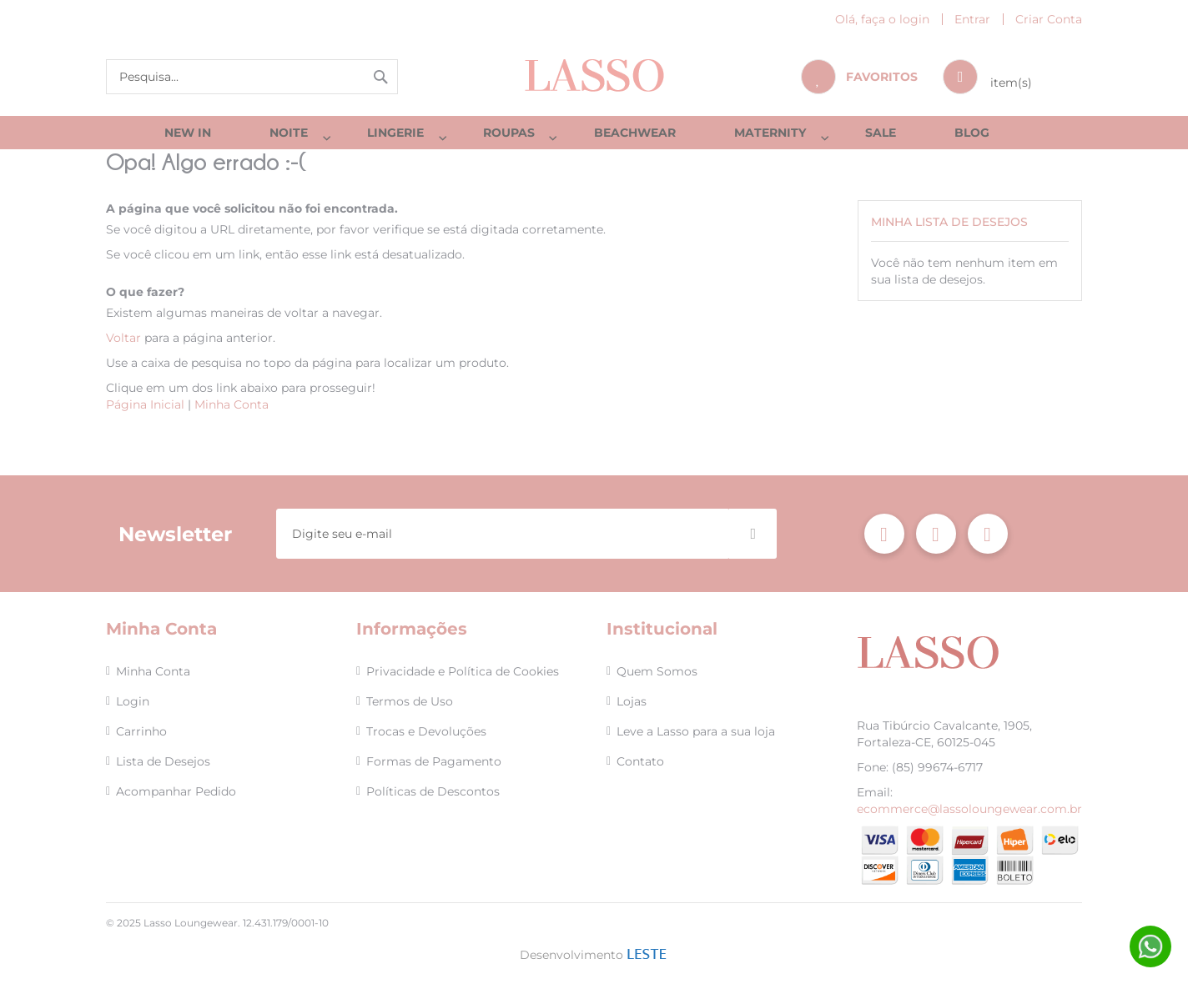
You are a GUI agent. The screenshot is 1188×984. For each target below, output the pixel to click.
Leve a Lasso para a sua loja (696, 731)
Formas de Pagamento (433, 761)
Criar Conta (1048, 19)
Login (132, 701)
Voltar (123, 346)
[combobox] (252, 76)
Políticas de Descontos (433, 791)
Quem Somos (657, 671)
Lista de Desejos (163, 761)
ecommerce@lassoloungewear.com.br (969, 808)
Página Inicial (145, 412)
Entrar (972, 19)
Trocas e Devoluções (426, 731)
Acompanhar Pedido (176, 791)
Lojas (632, 701)
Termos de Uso (409, 701)
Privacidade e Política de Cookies (462, 671)
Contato (640, 761)
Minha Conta (231, 412)
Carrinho (141, 731)
